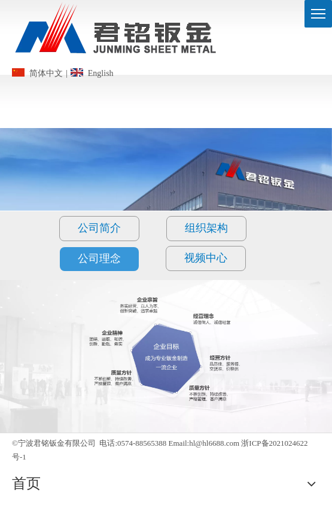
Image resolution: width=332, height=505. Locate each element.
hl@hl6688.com (214, 443)
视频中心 (205, 258)
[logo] (116, 32)
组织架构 (206, 228)
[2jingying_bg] (166, 356)
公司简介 (99, 228)
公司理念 (99, 258)
